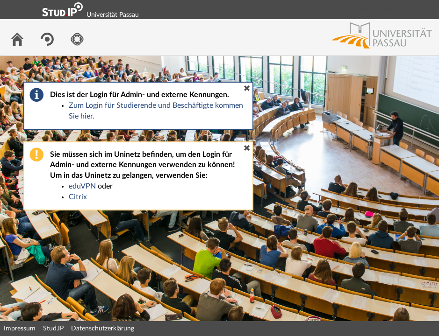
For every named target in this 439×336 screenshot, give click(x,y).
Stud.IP (53, 328)
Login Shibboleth (379, 9)
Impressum (20, 328)
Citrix (78, 197)
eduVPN (82, 186)
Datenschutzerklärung (102, 328)
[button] (247, 88)
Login (427, 9)
